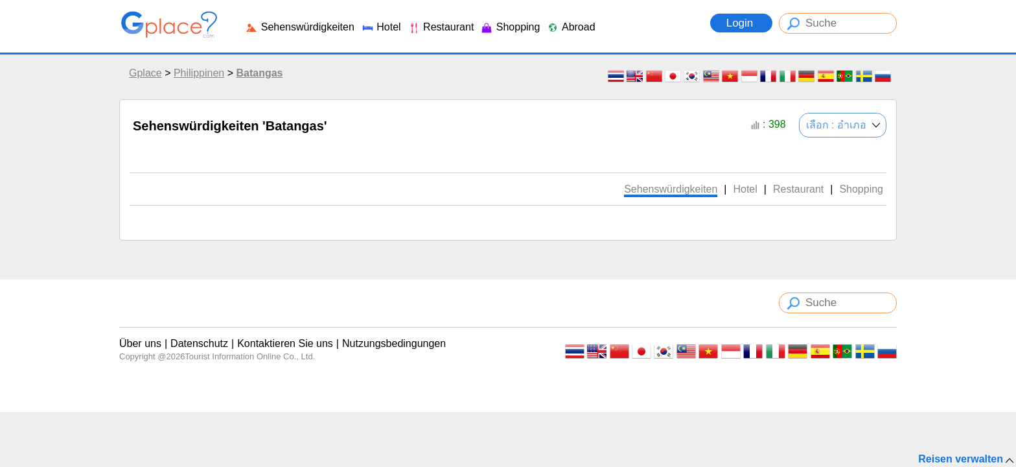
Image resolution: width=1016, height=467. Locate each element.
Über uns (140, 343)
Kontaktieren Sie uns (285, 343)
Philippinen (199, 72)
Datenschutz (199, 343)
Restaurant (441, 26)
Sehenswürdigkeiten (299, 26)
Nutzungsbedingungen (394, 343)
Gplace (145, 72)
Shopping (510, 26)
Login (741, 23)
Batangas (259, 72)
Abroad (570, 26)
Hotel (381, 26)
